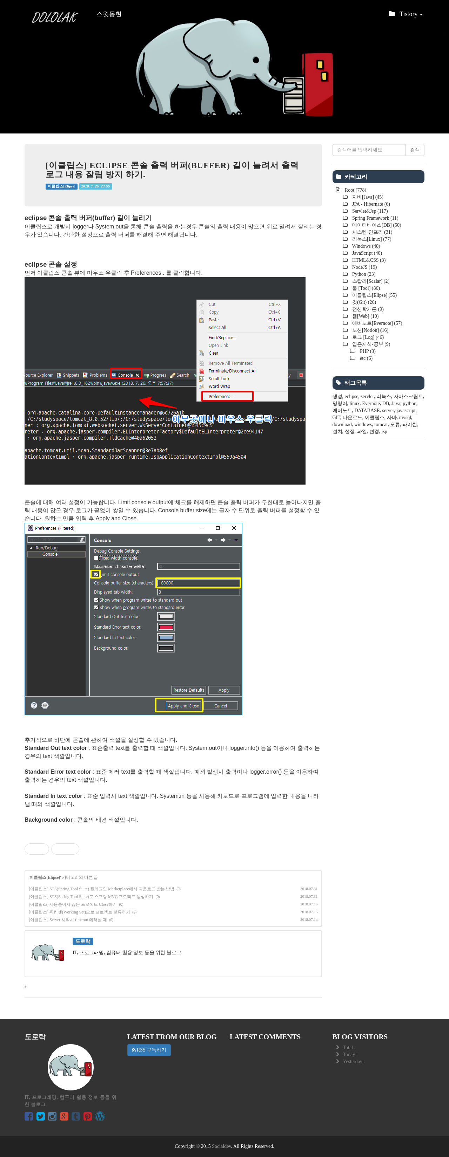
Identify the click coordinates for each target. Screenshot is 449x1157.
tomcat (381, 424)
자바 (392, 417)
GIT (336, 417)
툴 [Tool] (365, 288)
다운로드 (352, 417)
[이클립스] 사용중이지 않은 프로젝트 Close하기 (73, 904)
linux (355, 403)
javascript (405, 410)
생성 (337, 396)
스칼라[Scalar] (370, 281)
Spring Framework (374, 218)
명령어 (340, 403)
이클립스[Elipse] (61, 186)
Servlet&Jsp (369, 211)
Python (363, 274)
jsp (384, 431)
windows (363, 424)
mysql (405, 417)
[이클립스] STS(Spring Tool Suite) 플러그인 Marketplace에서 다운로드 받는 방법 (101, 888)
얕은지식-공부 (370, 344)
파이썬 (409, 424)
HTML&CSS (368, 260)
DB (385, 403)
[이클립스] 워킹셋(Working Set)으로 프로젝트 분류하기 (79, 912)
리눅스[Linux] (371, 239)
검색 (415, 149)
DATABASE (367, 410)
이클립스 (374, 417)
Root (355, 190)
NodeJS (364, 267)
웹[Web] (365, 316)
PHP (367, 351)
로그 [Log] (367, 337)
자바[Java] (367, 197)
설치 (337, 431)
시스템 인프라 (372, 232)
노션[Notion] (370, 330)
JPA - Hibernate (370, 204)
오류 (395, 424)
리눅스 (383, 396)
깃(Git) (363, 302)
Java (395, 403)
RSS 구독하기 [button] (149, 1050)
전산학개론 (367, 309)
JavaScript (366, 253)
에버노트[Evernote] (376, 323)
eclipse (351, 396)
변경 (374, 431)
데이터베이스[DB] (376, 225)
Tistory (406, 16)
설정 (350, 431)
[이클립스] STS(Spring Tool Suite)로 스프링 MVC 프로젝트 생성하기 (91, 896)
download (342, 424)
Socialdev (221, 1146)
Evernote (371, 403)
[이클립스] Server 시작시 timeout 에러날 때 (68, 919)
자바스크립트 (408, 396)
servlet (367, 396)
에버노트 (342, 410)
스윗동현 (109, 14)
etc (366, 358)
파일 (362, 431)
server (388, 410)
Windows (365, 246)
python (409, 403)
